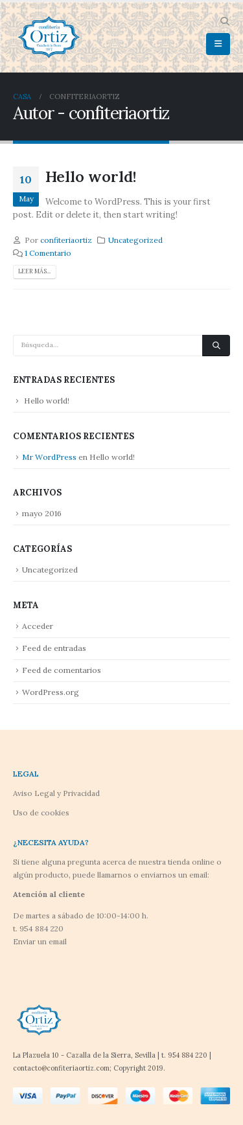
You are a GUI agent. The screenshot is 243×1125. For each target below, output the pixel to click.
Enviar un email (40, 941)
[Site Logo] (48, 37)
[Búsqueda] (216, 346)
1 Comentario (48, 253)
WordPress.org (50, 692)
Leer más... (34, 271)
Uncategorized (135, 240)
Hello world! (91, 176)
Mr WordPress (49, 457)
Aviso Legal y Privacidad (56, 793)
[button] (224, 21)
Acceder (37, 626)
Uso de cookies (41, 812)
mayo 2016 (42, 513)
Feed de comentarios (61, 670)
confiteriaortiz (66, 240)
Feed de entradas (54, 648)
